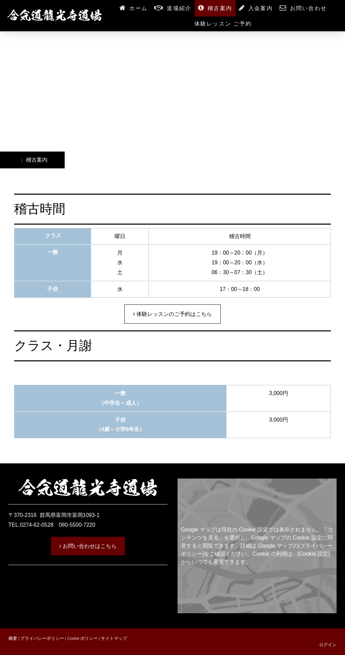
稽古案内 (220, 8)
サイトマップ (114, 638)
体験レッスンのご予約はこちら (173, 314)
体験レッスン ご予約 (223, 24)
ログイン (328, 644)
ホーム (138, 8)
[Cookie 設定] (314, 554)
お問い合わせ (308, 8)
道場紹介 (179, 8)
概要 (12, 638)
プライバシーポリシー (42, 638)
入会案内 (260, 8)
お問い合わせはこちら (89, 546)
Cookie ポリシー (82, 638)
